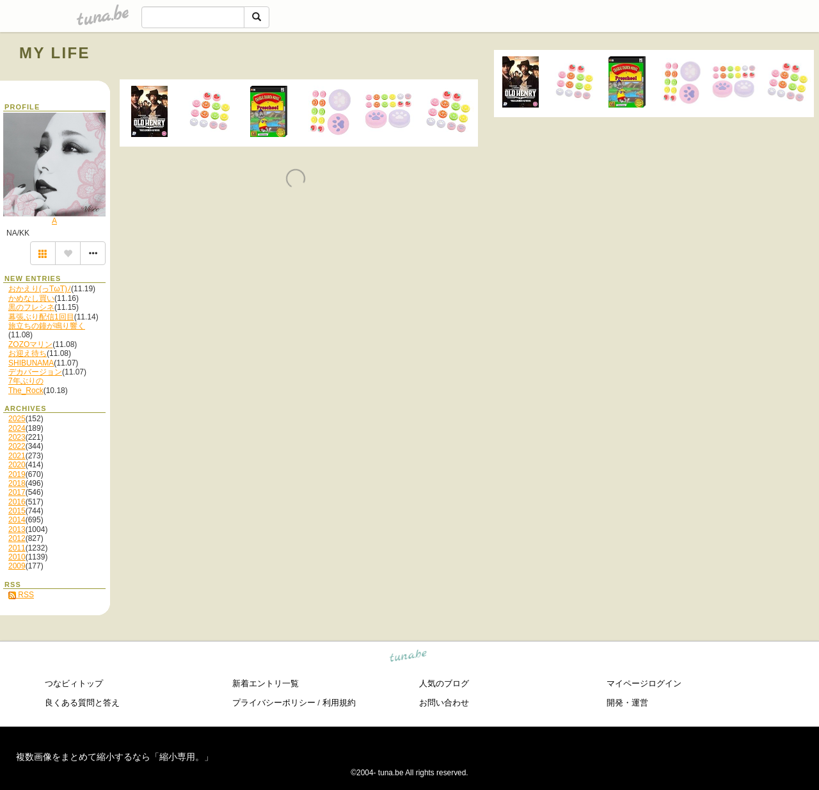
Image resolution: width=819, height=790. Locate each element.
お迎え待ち (27, 353)
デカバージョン (35, 371)
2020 (17, 464)
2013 (17, 529)
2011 (17, 548)
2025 (17, 418)
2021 (17, 455)
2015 (17, 510)
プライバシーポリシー (273, 702)
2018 (17, 483)
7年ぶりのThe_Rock (26, 385)
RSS (21, 594)
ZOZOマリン (30, 344)
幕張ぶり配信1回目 (41, 316)
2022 (17, 446)
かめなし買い (31, 298)
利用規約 (339, 702)
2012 (17, 538)
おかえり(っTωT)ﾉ (39, 288)
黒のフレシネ (31, 307)
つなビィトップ (74, 683)
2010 (17, 556)
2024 (17, 428)
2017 (17, 492)
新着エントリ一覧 (265, 683)
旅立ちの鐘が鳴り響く (46, 325)
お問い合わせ (444, 702)
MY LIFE (54, 52)
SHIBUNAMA (31, 363)
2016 (17, 501)
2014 (17, 519)
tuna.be (408, 658)
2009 (17, 565)
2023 (17, 437)
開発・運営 (627, 702)
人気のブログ (444, 683)
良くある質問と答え (82, 702)
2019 (17, 474)
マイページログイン (644, 683)
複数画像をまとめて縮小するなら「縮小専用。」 (114, 757)
